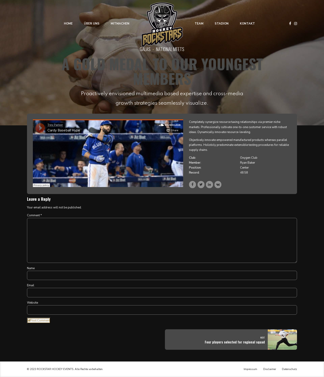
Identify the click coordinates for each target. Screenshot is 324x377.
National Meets (170, 48)
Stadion (222, 24)
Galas (145, 48)
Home (68, 24)
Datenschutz (289, 369)
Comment (34, 215)
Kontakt (247, 24)
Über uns (91, 24)
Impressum (250, 369)
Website (32, 303)
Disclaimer (269, 369)
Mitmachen (120, 24)
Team (199, 24)
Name (31, 268)
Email (30, 285)
